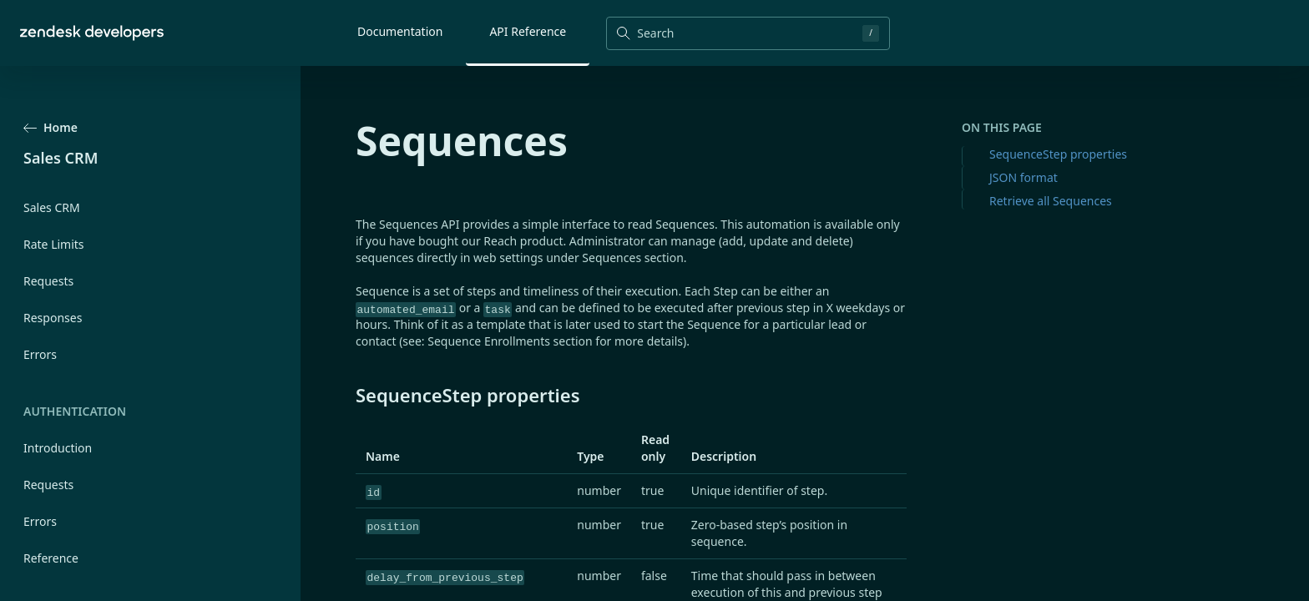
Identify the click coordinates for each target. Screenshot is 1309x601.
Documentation (399, 31)
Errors (40, 354)
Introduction (57, 448)
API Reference (527, 31)
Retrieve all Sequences (1050, 201)
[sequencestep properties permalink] (347, 395)
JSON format (1023, 177)
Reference (50, 558)
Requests (48, 281)
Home (50, 127)
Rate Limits (53, 244)
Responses (52, 318)
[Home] (92, 33)
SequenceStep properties (1058, 154)
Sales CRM (51, 207)
